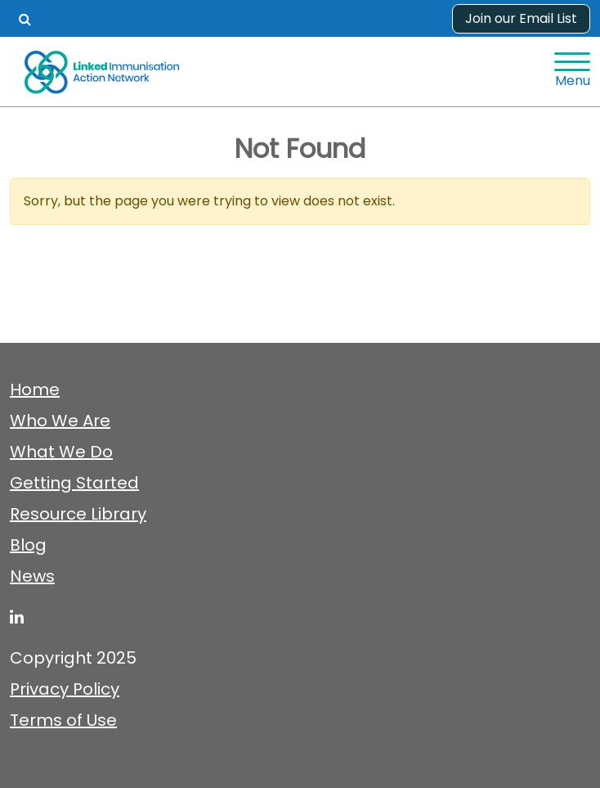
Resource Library (78, 514)
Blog (28, 545)
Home (35, 389)
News (32, 576)
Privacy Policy (64, 689)
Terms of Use (63, 720)
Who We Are (60, 421)
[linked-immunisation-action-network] (17, 617)
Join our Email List (521, 18)
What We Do (61, 452)
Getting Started (74, 483)
